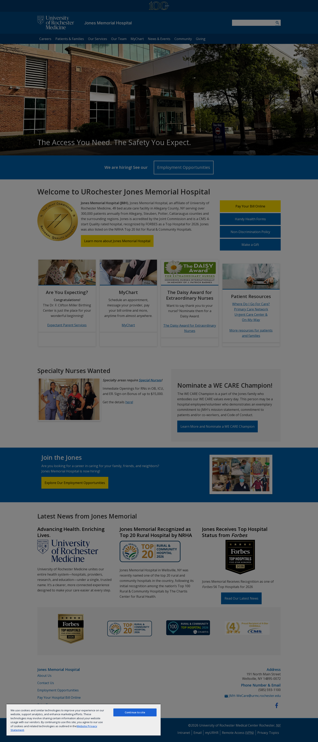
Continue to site (135, 712)
